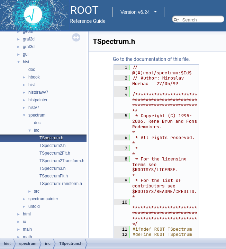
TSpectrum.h (51, 138)
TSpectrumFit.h (53, 176)
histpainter (37, 100)
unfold (34, 206)
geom (28, 31)
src (36, 191)
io (24, 221)
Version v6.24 (135, 12)
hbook (34, 77)
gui (25, 54)
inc (36, 130)
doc (31, 69)
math (27, 236)
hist (26, 61)
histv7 (33, 107)
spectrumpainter (43, 198)
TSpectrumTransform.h (60, 183)
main (27, 229)
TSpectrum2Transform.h (61, 160)
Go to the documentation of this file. (151, 59)
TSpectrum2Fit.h (54, 153)
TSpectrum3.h (52, 168)
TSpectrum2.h (52, 145)
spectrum (36, 115)
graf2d (29, 39)
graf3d (29, 46)
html (27, 214)
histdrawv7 (38, 92)
